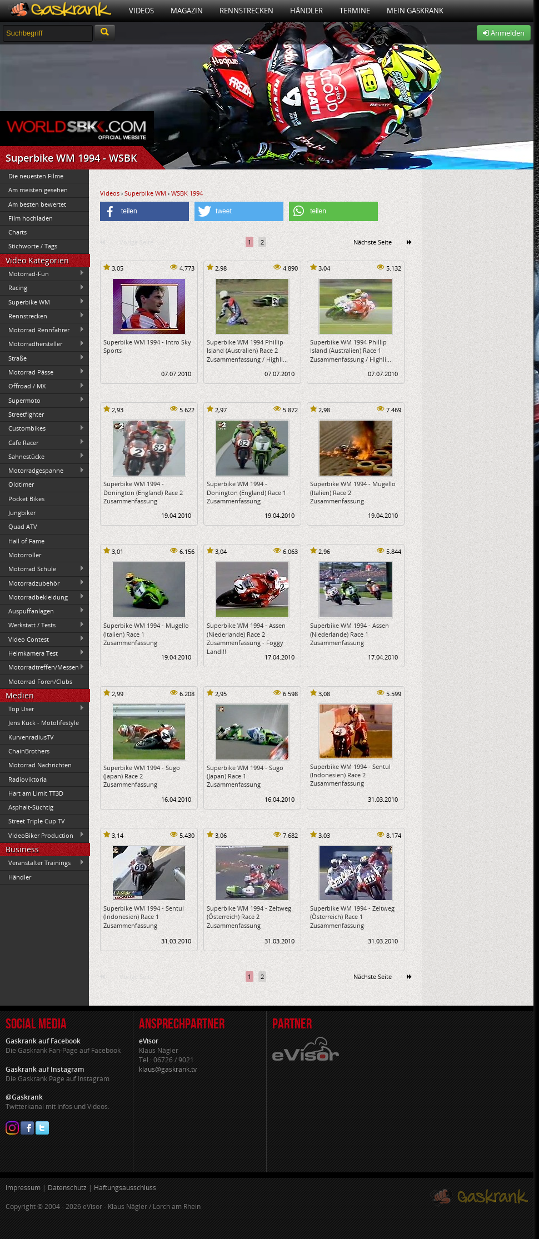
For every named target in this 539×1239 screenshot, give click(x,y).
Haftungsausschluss (125, 1187)
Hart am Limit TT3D (35, 793)
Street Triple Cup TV (36, 821)
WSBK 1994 (187, 193)
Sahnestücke (42, 456)
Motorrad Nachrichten (40, 765)
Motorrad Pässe (42, 371)
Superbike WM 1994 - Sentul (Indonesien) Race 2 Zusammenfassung (350, 775)
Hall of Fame (26, 541)
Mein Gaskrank (415, 11)
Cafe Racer (42, 442)
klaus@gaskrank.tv (168, 1069)
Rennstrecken (246, 11)
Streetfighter (26, 414)
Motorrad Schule (42, 568)
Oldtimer (21, 484)
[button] (144, 211)
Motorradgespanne (42, 470)
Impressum (23, 1187)
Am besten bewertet (37, 204)
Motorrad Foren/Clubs (40, 681)
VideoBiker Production (42, 835)
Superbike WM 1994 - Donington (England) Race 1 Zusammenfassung (246, 492)
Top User (42, 708)
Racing (42, 287)
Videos (141, 11)
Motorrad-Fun (42, 273)
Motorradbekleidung (42, 596)
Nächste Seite (372, 242)
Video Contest (42, 639)
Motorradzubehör (42, 582)
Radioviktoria (27, 779)
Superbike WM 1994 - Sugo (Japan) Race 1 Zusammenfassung (245, 776)
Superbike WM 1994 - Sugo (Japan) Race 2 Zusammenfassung (141, 776)
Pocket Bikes (26, 498)
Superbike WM (42, 301)
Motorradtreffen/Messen (42, 667)
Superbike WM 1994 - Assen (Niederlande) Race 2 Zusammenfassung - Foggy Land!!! (246, 638)
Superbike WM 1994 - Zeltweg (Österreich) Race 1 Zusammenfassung (352, 917)
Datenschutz (67, 1187)
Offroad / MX (42, 386)
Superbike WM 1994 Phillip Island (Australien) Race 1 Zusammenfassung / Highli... (350, 350)
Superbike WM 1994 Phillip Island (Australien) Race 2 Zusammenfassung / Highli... (247, 350)
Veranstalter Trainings (42, 862)
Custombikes (42, 428)
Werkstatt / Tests (42, 625)
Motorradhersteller (42, 343)
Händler (306, 11)
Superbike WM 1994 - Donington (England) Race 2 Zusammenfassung (143, 492)
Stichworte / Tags (32, 246)
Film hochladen (30, 218)
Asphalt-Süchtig (30, 807)
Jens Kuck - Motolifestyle (43, 722)
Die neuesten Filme (35, 176)
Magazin (187, 11)
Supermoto (42, 400)
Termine (355, 11)
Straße (42, 357)
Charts (17, 232)
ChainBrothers (28, 751)
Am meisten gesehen (38, 190)
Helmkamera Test (42, 652)
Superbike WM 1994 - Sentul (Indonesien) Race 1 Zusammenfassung (143, 917)
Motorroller (24, 555)
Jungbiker (22, 512)
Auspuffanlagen (42, 610)
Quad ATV (22, 526)
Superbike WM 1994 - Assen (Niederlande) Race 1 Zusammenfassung (349, 634)
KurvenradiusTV (31, 737)
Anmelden (504, 33)
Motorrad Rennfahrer (42, 330)
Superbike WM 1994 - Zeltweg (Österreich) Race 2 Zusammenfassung (249, 917)
